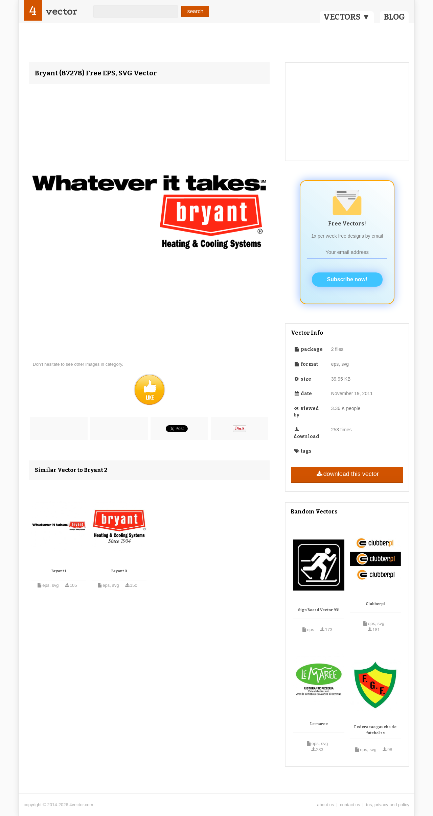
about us (325, 804)
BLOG (394, 17)
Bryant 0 (119, 571)
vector (61, 11)
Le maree (319, 724)
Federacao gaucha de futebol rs (375, 730)
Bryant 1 (58, 571)
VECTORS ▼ (346, 17)
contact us (350, 804)
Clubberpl (375, 604)
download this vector (347, 474)
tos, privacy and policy (387, 804)
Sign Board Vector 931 (319, 610)
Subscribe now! (347, 279)
